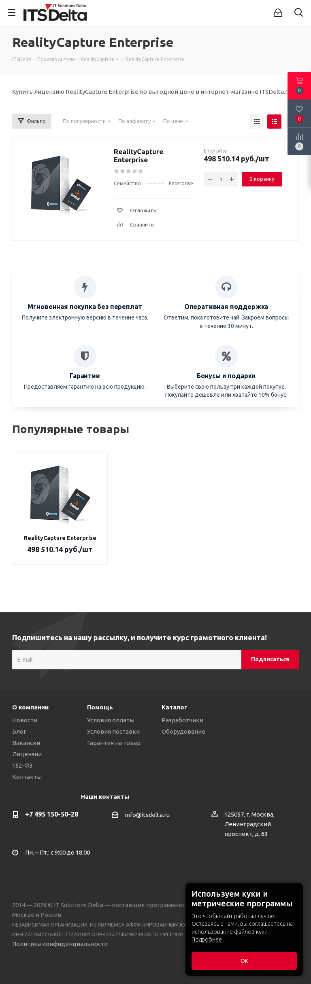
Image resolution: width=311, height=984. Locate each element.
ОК (244, 961)
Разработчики (182, 720)
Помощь (100, 707)
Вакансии (26, 742)
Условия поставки (113, 731)
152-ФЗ (22, 765)
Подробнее (207, 939)
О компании (30, 707)
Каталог (174, 707)
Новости (24, 720)
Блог (19, 731)
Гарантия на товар (114, 742)
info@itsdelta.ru (147, 814)
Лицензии (27, 754)
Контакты (27, 776)
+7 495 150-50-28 (51, 814)
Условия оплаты (110, 720)
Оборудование (183, 731)
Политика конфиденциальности (60, 943)
